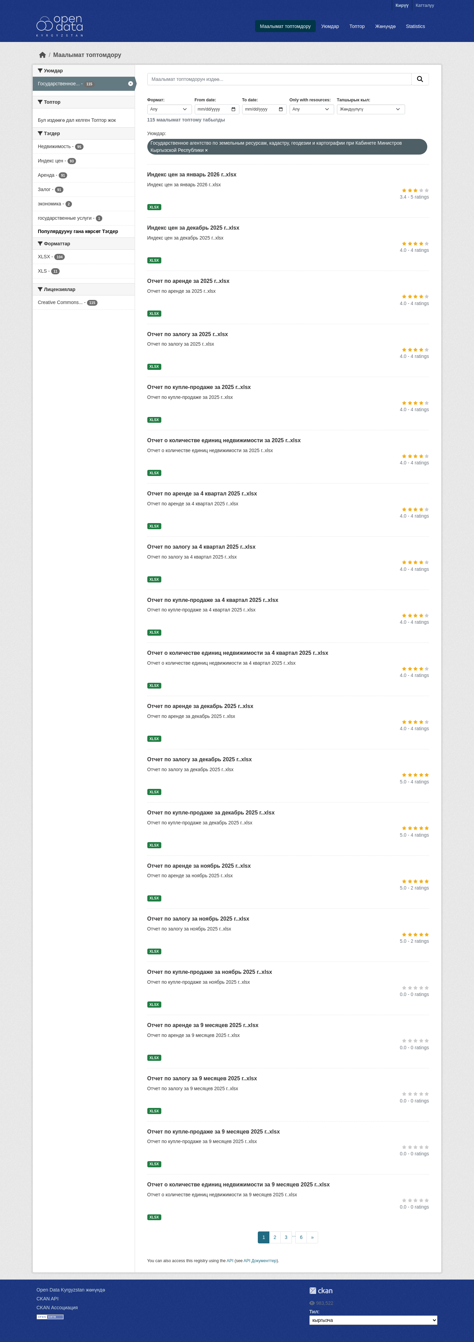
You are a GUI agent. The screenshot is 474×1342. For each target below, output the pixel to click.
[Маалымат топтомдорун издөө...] (279, 79)
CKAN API (47, 1298)
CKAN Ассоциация (57, 1307)
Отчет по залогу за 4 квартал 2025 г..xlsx (201, 547)
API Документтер (260, 1260)
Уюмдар (330, 26)
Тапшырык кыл (353, 100)
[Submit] (420, 79)
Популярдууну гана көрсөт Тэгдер (78, 231)
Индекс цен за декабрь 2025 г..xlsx (193, 228)
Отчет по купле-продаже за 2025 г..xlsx (199, 387)
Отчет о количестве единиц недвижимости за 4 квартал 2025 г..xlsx (237, 653)
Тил (313, 1311)
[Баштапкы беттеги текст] (42, 55)
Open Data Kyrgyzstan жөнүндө (70, 1290)
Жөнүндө (385, 26)
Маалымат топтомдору (285, 26)
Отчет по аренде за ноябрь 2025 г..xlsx (199, 866)
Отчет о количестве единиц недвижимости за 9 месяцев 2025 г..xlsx (238, 1184)
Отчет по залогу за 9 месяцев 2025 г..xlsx (202, 1078)
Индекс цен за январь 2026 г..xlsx (192, 174)
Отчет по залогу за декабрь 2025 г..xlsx (199, 759)
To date (249, 100)
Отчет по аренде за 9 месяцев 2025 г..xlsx (203, 1025)
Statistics (415, 26)
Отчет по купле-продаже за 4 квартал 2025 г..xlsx (213, 600)
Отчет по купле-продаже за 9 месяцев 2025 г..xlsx (213, 1132)
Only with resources (309, 100)
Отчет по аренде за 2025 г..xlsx (188, 281)
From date (205, 100)
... (294, 1235)
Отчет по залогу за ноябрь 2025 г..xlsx (198, 919)
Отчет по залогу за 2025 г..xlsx (187, 334)
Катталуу (425, 5)
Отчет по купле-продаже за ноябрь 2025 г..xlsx (209, 972)
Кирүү (402, 5)
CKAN (320, 1290)
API (230, 1260)
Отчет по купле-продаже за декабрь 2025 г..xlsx (211, 813)
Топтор (357, 26)
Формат (155, 100)
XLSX (154, 207)
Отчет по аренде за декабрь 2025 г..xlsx (200, 706)
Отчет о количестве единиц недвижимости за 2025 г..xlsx (224, 440)
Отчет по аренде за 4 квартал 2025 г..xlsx (202, 493)
